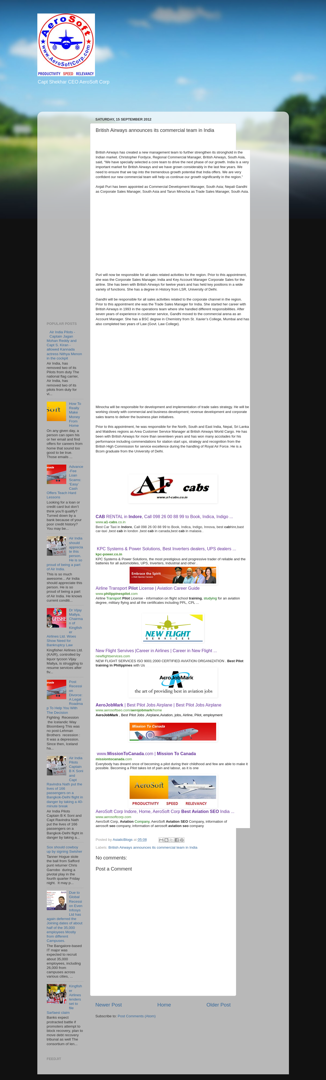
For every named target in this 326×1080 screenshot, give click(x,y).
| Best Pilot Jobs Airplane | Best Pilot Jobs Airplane (159, 705)
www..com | (146, 753)
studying (210, 598)
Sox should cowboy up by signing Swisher (64, 849)
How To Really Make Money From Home (75, 415)
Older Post (218, 1005)
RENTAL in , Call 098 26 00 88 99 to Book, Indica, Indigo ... (164, 516)
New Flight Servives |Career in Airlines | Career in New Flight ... (156, 650)
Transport (113, 598)
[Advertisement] (106, 102)
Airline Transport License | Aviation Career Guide (148, 588)
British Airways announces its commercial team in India (152, 847)
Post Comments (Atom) (137, 1016)
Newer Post (109, 1005)
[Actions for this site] (129, 522)
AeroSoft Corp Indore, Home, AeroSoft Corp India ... (165, 811)
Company (142, 821)
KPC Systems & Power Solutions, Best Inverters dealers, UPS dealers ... (166, 548)
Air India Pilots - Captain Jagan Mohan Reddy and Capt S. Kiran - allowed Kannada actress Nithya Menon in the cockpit (64, 345)
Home (164, 1005)
